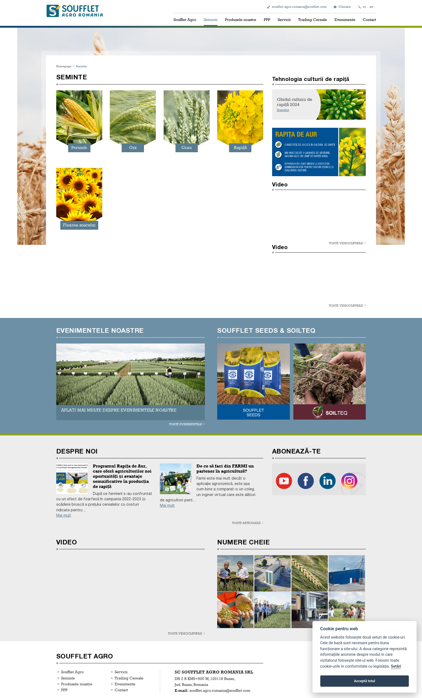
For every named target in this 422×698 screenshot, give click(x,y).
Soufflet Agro (185, 19)
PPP (267, 19)
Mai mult (63, 515)
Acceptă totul (364, 681)
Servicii (284, 19)
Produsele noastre (240, 19)
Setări (396, 666)
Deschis (283, 110)
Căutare (345, 7)
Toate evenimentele (185, 424)
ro (364, 7)
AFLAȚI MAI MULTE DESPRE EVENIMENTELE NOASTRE (118, 410)
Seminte (210, 19)
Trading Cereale (312, 19)
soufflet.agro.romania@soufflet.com (299, 7)
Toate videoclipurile (346, 243)
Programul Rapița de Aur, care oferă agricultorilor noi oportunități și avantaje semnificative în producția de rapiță (122, 476)
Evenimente (345, 19)
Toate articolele (246, 523)
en (371, 7)
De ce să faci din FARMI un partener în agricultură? (225, 468)
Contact (369, 19)
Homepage (63, 66)
